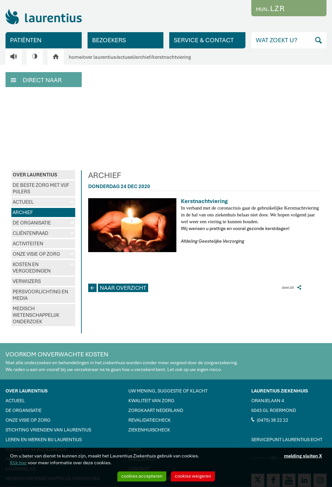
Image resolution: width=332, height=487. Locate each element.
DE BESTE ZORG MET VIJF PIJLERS (41, 188)
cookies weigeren (193, 476)
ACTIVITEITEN (28, 243)
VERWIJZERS (27, 281)
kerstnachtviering (171, 57)
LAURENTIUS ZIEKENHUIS (279, 391)
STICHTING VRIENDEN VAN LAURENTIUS (48, 430)
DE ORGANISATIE (43, 223)
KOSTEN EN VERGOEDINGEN (43, 267)
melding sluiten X (303, 456)
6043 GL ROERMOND (273, 410)
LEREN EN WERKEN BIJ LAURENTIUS (44, 439)
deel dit (291, 287)
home (75, 57)
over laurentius (99, 57)
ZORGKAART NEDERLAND (155, 410)
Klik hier (18, 463)
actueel (125, 57)
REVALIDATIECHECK (149, 420)
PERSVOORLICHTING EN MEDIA (40, 294)
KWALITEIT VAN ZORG (151, 401)
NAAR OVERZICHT (117, 288)
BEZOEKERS (109, 40)
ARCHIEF (23, 212)
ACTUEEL (43, 202)
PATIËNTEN (26, 40)
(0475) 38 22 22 (269, 420)
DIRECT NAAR (36, 79)
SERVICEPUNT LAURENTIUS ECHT (286, 439)
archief (143, 57)
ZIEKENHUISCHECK (149, 430)
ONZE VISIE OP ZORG (43, 254)
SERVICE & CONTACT (204, 40)
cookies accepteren (141, 476)
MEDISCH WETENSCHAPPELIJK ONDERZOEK (36, 315)
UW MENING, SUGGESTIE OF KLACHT (168, 391)
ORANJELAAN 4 (267, 401)
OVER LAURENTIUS (35, 175)
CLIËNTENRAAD (43, 233)
